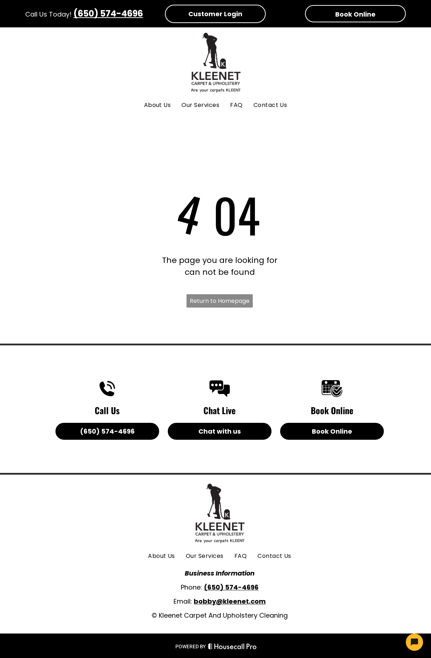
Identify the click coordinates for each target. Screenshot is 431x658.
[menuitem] (157, 105)
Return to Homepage (220, 301)
